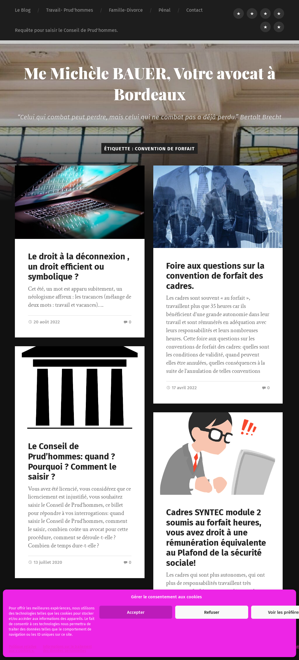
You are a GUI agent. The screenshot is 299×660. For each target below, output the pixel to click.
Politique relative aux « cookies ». (22, 649)
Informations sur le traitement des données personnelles (67, 649)
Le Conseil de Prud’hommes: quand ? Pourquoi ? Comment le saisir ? (72, 461)
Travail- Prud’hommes (69, 10)
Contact (194, 10)
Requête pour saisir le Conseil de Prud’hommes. (66, 30)
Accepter (136, 612)
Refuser (211, 612)
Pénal (165, 10)
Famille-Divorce (126, 10)
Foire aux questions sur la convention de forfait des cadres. (215, 276)
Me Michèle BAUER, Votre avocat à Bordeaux (150, 83)
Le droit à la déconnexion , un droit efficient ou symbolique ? (78, 266)
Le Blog (22, 10)
